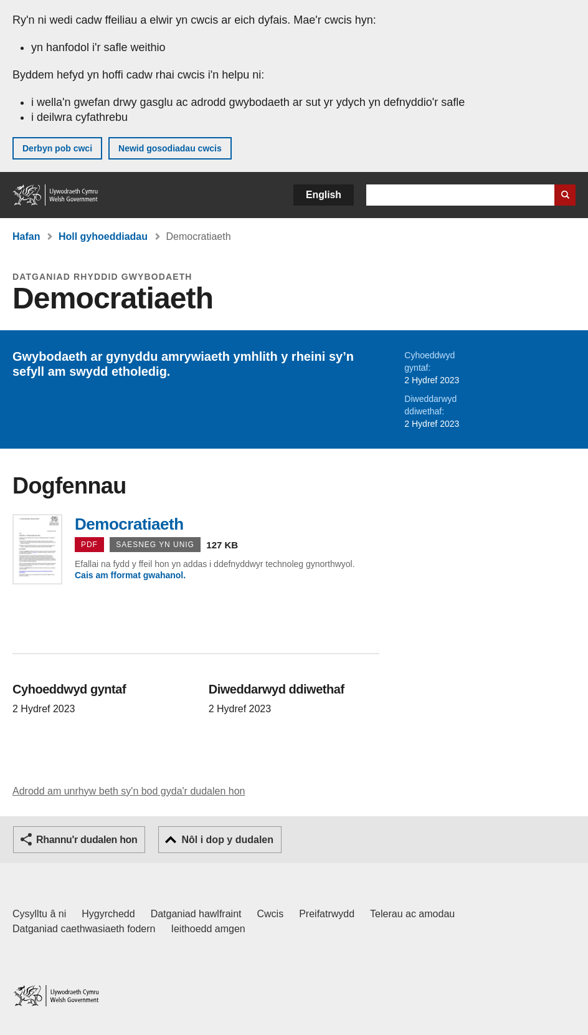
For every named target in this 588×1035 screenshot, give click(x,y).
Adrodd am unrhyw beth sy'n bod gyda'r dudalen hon (128, 791)
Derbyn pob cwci (57, 148)
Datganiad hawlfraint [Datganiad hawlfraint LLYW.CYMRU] (196, 914)
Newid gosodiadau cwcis (170, 148)
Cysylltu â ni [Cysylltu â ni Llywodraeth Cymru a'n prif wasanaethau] (39, 914)
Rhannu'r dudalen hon (86, 839)
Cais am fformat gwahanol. (130, 575)
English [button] (323, 194)
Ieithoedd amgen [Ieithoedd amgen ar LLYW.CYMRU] (208, 928)
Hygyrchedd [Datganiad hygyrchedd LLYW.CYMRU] (108, 914)
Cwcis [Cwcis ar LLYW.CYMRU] (270, 914)
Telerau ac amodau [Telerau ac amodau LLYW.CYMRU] (412, 914)
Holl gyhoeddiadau (103, 236)
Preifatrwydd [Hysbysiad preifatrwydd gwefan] (326, 914)
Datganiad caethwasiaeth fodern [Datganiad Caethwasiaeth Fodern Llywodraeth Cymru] (84, 928)
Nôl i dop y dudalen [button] (227, 839)
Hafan (26, 236)
